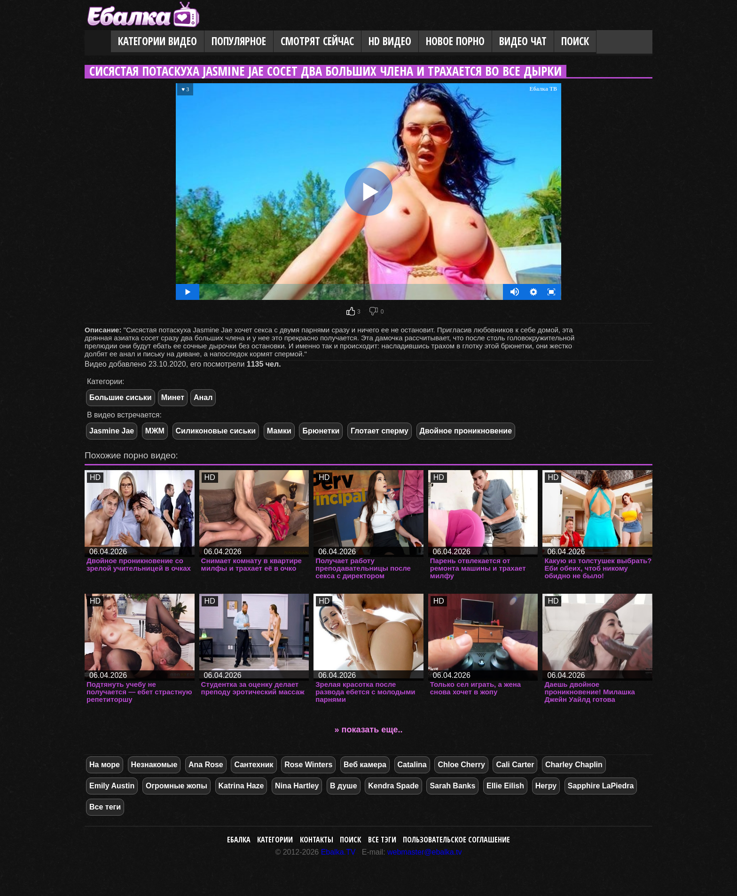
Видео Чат (523, 41)
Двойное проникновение (466, 431)
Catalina (412, 765)
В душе (343, 786)
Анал (203, 397)
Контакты (316, 839)
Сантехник (253, 765)
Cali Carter (515, 765)
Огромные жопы (176, 786)
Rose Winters (308, 765)
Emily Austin (111, 786)
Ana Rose (205, 765)
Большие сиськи (120, 397)
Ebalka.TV (338, 852)
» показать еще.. (369, 729)
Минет (172, 397)
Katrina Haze (241, 786)
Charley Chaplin (574, 765)
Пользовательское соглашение (456, 839)
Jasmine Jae (111, 431)
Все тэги (382, 839)
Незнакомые (154, 765)
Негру (546, 786)
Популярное (239, 41)
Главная (98, 42)
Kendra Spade (393, 786)
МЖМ (155, 431)
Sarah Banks (452, 786)
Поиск (575, 41)
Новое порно (455, 41)
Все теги (105, 807)
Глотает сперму (379, 431)
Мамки (279, 431)
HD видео (389, 41)
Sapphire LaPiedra (601, 786)
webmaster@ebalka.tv (424, 852)
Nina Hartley (297, 786)
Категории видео (157, 41)
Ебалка (239, 839)
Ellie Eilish (505, 786)
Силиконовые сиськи (216, 431)
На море (104, 765)
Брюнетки (320, 431)
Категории (275, 839)
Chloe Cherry (461, 765)
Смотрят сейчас (317, 41)
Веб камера (365, 765)
